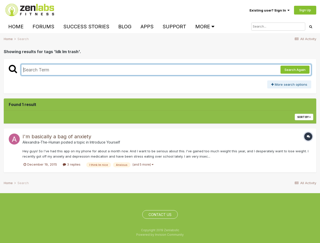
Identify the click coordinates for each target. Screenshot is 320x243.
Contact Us (160, 214)
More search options (289, 84)
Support (174, 27)
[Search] (278, 27)
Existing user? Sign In (270, 10)
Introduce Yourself (105, 142)
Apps (147, 27)
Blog (125, 27)
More (204, 27)
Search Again (295, 70)
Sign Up (305, 10)
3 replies (71, 164)
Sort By (304, 116)
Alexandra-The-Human (41, 142)
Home (16, 27)
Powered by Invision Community (160, 234)
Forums (43, 27)
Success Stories (86, 27)
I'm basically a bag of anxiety (56, 137)
